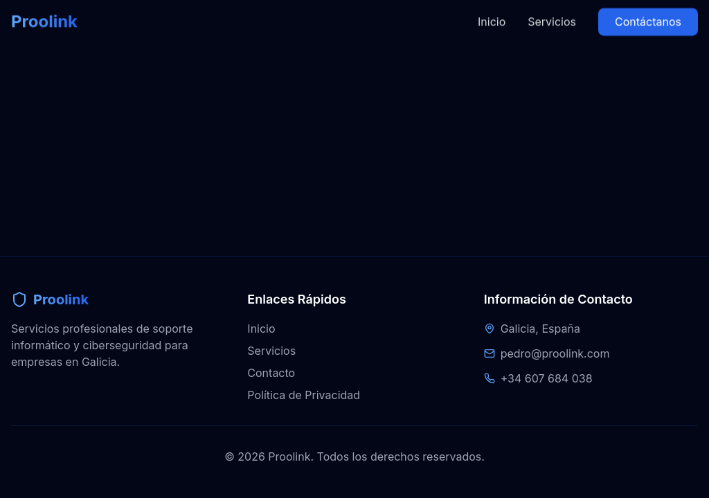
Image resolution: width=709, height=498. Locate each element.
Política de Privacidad (303, 395)
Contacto (271, 373)
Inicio (491, 12)
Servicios (552, 12)
